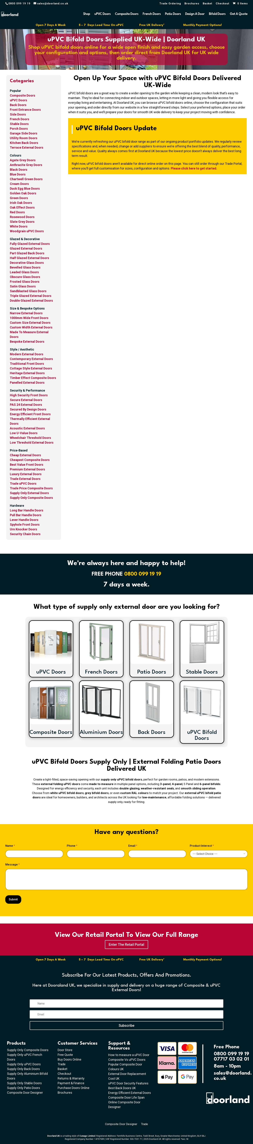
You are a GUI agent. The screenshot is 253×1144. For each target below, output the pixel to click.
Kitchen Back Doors (24, 143)
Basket (207, 3)
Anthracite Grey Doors (26, 165)
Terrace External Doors (26, 147)
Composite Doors (126, 14)
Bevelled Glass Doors (25, 267)
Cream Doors (19, 184)
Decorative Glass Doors (27, 262)
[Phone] (96, 854)
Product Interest (202, 845)
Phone (72, 845)
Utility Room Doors (23, 138)
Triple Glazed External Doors (30, 296)
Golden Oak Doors (23, 193)
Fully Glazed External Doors (30, 244)
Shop (86, 14)
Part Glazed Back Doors (27, 253)
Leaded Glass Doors (24, 272)
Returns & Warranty (71, 1078)
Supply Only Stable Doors (24, 1083)
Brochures (191, 3)
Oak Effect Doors (22, 207)
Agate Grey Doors (22, 160)
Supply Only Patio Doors (23, 1088)
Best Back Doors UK (122, 1088)
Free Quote (65, 1055)
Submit (13, 899)
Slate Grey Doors (22, 221)
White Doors (18, 226)
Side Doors (18, 114)
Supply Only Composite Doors (27, 1050)
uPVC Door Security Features (128, 1083)
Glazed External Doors (26, 248)
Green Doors (19, 198)
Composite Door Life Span (126, 1097)
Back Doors (18, 105)
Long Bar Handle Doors (26, 510)
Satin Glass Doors (23, 286)
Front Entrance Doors (25, 109)
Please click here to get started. (194, 168)
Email (132, 845)
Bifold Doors (217, 14)
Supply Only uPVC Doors (24, 1064)
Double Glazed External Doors (31, 300)
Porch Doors (19, 128)
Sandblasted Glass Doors (28, 291)
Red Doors (17, 212)
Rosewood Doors (22, 217)
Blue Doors (17, 174)
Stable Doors (19, 124)
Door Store (65, 1050)
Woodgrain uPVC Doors (27, 231)
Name (10, 845)
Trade (62, 1064)
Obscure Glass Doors (25, 277)
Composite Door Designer (25, 1092)
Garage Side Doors (23, 133)
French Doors (152, 14)
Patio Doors (173, 14)
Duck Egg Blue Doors (25, 188)
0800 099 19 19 (142, 574)
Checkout (222, 3)
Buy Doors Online (69, 1059)
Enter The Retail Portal (126, 944)
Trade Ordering (170, 3)
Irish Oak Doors (21, 203)
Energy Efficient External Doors (129, 1093)
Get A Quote (238, 14)
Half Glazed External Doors (29, 258)
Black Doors (18, 169)
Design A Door (195, 14)
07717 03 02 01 (231, 1059)
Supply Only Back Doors (23, 1069)
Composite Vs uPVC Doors (126, 1059)
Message (12, 864)
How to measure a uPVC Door (128, 1055)
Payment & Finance (71, 1083)
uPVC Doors (102, 14)
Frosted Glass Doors (24, 281)
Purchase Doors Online (73, 1088)
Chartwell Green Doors (26, 179)
